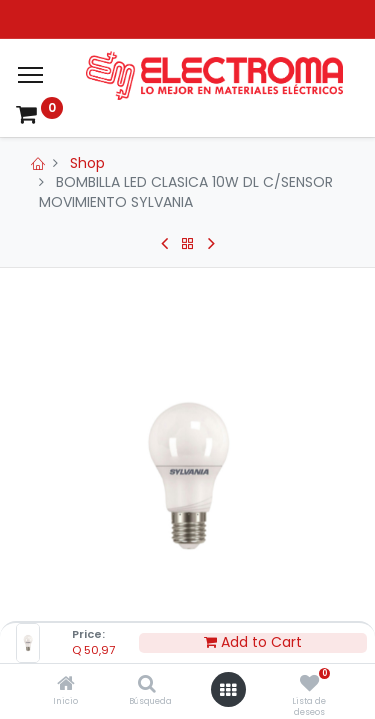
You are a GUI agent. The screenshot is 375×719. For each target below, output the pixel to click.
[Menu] (30, 75)
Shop (87, 163)
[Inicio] (66, 685)
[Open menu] (228, 690)
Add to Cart (253, 642)
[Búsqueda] (147, 685)
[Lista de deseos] (309, 685)
